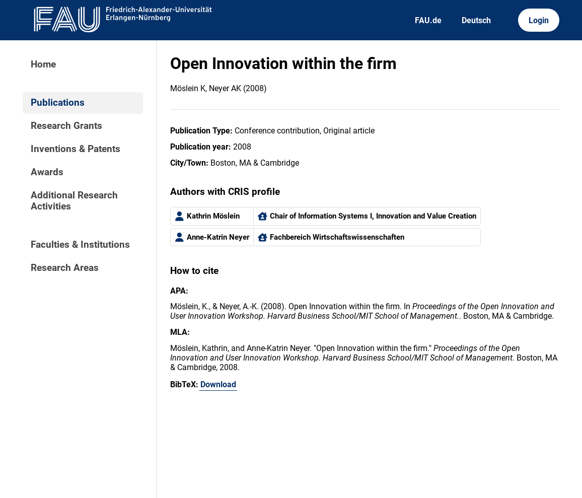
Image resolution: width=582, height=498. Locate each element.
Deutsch (476, 20)
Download (218, 384)
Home (43, 64)
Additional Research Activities (74, 201)
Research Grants (66, 125)
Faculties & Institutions (80, 244)
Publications (58, 102)
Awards (47, 172)
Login (539, 20)
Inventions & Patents (75, 149)
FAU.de (428, 20)
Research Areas (65, 267)
